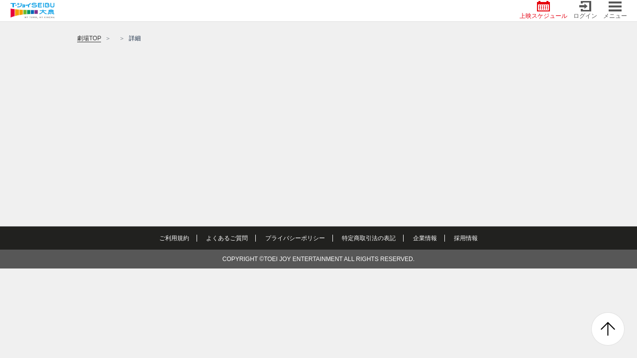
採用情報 (466, 238)
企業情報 (425, 238)
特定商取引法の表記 (369, 238)
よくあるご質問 (227, 238)
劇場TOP (89, 38)
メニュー (615, 10)
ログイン (585, 10)
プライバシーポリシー (295, 238)
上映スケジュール (543, 10)
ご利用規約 (174, 238)
